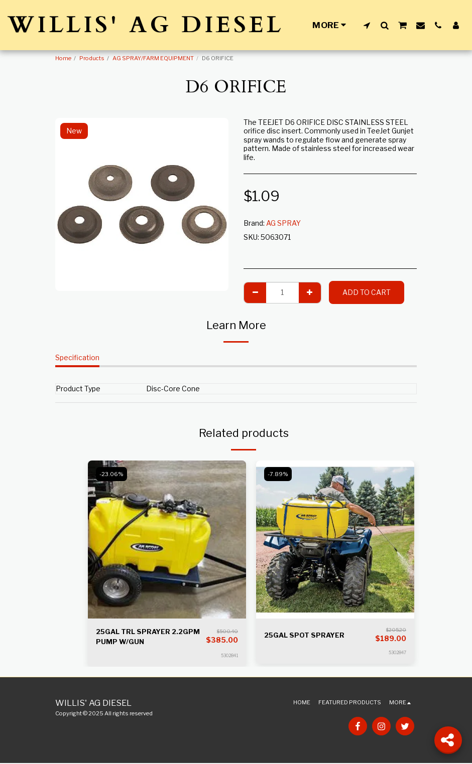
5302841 (229, 656)
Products (91, 58)
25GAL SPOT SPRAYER (305, 635)
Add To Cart (366, 292)
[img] (167, 540)
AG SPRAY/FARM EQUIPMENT (153, 58)
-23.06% (112, 474)
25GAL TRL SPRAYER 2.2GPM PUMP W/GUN (150, 637)
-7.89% (278, 474)
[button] (367, 25)
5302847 (397, 652)
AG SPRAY (283, 223)
